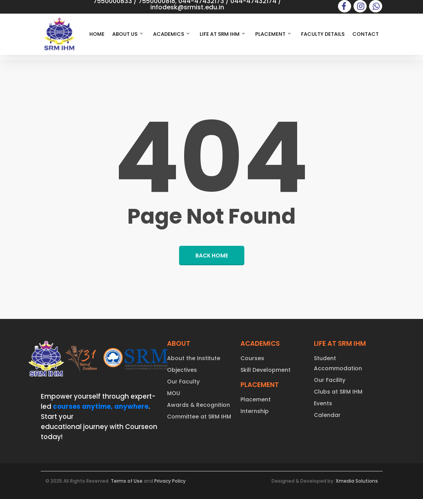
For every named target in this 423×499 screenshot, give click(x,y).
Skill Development (265, 370)
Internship (254, 411)
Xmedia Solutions (357, 481)
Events (323, 403)
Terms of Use (127, 481)
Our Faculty (183, 381)
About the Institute (193, 358)
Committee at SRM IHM (199, 416)
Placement (255, 399)
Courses (252, 358)
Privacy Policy (170, 481)
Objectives (182, 370)
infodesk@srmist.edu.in (187, 7)
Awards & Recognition (198, 405)
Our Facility (329, 380)
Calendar (327, 415)
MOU (173, 393)
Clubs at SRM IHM (338, 392)
